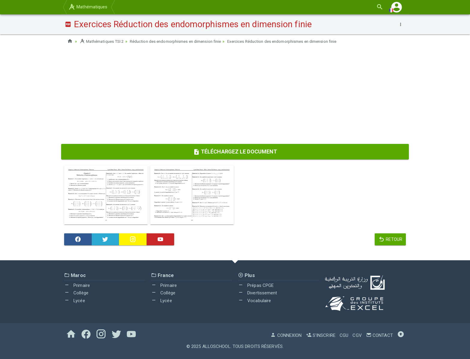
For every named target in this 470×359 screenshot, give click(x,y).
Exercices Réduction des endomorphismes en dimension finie (297, 41)
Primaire (77, 285)
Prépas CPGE (256, 285)
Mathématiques (88, 7)
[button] (396, 7)
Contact (379, 335)
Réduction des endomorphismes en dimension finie (182, 41)
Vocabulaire (254, 300)
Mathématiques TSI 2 (103, 41)
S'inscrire (320, 335)
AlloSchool (216, 346)
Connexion (286, 335)
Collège (76, 293)
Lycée (74, 300)
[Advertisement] (235, 96)
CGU (344, 335)
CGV (356, 335)
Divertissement (257, 293)
